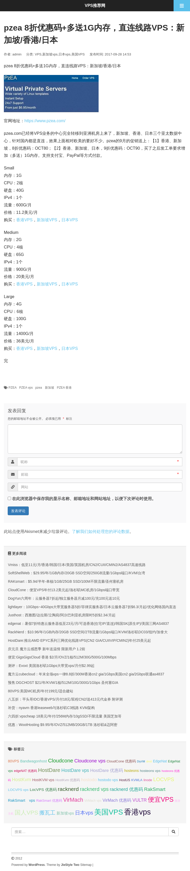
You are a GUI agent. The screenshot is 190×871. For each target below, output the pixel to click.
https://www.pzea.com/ (44, 121)
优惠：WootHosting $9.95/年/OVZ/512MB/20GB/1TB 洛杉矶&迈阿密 (62, 725)
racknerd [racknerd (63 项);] (68, 789)
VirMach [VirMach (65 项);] (73, 800)
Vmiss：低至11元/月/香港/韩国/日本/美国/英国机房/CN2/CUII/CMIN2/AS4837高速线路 (77, 565)
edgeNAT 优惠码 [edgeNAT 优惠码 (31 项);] (25, 771)
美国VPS (78, 54)
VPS (38, 54)
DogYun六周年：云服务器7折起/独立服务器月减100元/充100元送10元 (64, 598)
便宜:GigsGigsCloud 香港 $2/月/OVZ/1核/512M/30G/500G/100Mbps (62, 657)
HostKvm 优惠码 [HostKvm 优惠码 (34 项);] (67, 780)
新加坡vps (50, 54)
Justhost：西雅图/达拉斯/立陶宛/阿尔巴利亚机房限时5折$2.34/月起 (62, 615)
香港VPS (24, 220)
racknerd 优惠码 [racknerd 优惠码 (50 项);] (126, 789)
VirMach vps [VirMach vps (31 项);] (92, 800)
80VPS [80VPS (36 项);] (13, 761)
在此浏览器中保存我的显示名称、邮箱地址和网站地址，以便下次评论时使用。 (84, 498)
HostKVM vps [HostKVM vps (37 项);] (43, 780)
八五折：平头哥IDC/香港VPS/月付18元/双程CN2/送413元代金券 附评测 (65, 699)
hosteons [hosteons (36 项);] (131, 771)
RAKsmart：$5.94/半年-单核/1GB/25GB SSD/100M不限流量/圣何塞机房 (66, 581)
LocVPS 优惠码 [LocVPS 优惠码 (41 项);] (43, 789)
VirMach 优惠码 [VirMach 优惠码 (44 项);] (116, 800)
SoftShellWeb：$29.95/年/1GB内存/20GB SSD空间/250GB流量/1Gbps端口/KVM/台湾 (76, 573)
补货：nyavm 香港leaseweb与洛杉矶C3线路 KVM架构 (51, 708)
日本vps (64, 54)
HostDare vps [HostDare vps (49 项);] (75, 770)
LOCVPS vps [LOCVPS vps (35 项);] (18, 790)
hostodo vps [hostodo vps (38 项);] (108, 780)
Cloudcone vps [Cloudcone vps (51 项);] (89, 760)
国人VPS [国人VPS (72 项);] (26, 812)
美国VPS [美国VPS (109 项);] (108, 812)
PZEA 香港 (64, 387)
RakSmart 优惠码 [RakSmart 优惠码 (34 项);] (49, 800)
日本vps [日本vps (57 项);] (84, 813)
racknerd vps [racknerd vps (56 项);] (94, 789)
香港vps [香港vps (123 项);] (137, 812)
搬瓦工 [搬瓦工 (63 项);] (47, 813)
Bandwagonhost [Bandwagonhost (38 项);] (33, 761)
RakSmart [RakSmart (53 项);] (154, 789)
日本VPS (69, 220)
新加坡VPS (47, 220)
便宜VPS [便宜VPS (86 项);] (161, 799)
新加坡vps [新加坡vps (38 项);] (65, 813)
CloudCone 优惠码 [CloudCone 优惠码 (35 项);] (121, 761)
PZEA (12, 387)
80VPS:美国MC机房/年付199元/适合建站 (40, 691)
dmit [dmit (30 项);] (149, 761)
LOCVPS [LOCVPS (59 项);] (163, 779)
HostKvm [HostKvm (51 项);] (21, 779)
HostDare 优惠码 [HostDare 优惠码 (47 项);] (106, 770)
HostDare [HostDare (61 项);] (49, 770)
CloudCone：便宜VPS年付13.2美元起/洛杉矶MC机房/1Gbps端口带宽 (63, 590)
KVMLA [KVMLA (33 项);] (136, 780)
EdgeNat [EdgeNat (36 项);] (160, 761)
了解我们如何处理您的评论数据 (100, 531)
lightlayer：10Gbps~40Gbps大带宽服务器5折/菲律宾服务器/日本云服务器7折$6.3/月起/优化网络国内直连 (92, 607)
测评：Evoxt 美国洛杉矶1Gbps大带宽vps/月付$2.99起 (51, 666)
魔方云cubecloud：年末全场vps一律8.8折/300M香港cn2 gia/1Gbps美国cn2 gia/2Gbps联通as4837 (86, 674)
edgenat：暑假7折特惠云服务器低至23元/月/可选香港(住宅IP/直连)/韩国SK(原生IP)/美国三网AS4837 (88, 623)
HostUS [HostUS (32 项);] (124, 780)
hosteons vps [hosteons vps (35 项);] (150, 771)
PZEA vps (26, 387)
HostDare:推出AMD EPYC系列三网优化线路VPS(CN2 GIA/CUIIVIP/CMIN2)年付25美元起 (79, 640)
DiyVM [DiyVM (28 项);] (141, 761)
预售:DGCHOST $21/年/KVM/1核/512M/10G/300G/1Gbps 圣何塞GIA (63, 683)
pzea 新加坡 (44, 387)
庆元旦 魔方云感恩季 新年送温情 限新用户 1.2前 (46, 649)
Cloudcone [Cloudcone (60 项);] (60, 760)
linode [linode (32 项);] (148, 780)
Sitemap (86, 865)
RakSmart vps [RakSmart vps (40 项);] (21, 800)
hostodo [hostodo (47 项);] (89, 779)
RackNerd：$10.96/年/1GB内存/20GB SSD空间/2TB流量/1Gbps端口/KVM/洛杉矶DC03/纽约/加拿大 (88, 632)
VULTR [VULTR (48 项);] (139, 800)
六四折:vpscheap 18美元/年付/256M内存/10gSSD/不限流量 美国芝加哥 (64, 716)
